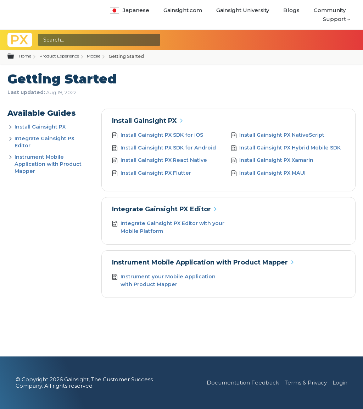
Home (25, 56)
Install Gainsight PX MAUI (268, 173)
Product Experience (59, 56)
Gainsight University (242, 10)
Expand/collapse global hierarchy (15, 56)
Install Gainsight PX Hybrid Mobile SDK (286, 148)
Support (334, 19)
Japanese (129, 10)
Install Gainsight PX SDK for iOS (157, 135)
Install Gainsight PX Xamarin (272, 161)
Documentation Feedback (243, 382)
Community (330, 10)
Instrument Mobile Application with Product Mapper (48, 164)
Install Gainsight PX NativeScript (278, 135)
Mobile (93, 56)
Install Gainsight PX (40, 127)
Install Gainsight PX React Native (159, 161)
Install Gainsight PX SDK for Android (164, 148)
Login (340, 382)
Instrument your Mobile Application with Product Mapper (164, 280)
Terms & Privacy (306, 382)
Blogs (291, 10)
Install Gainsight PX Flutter (151, 173)
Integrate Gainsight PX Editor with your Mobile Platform (168, 227)
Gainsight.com (182, 10)
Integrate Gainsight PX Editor (161, 209)
